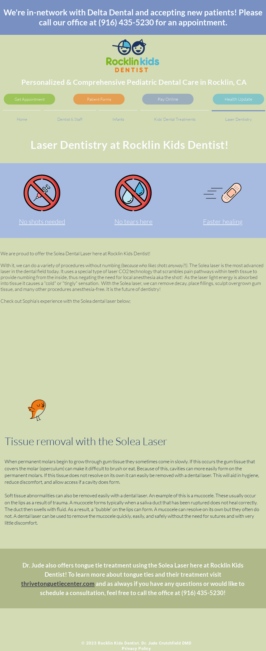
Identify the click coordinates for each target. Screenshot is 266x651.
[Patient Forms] (99, 99)
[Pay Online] (168, 99)
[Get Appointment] (29, 99)
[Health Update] (238, 99)
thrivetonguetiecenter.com (58, 583)
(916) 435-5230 (126, 22)
